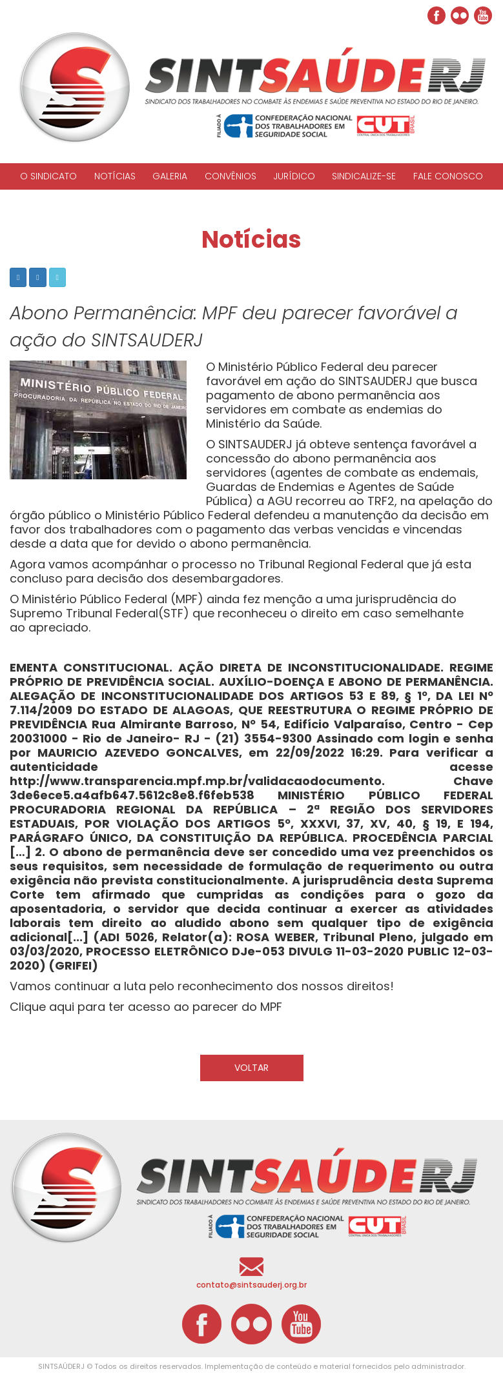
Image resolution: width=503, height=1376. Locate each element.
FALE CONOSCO (448, 176)
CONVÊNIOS (230, 176)
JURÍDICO (294, 176)
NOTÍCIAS (115, 176)
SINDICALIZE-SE (364, 176)
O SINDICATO (48, 176)
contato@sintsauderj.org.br (251, 1284)
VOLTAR (251, 1067)
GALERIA (169, 176)
